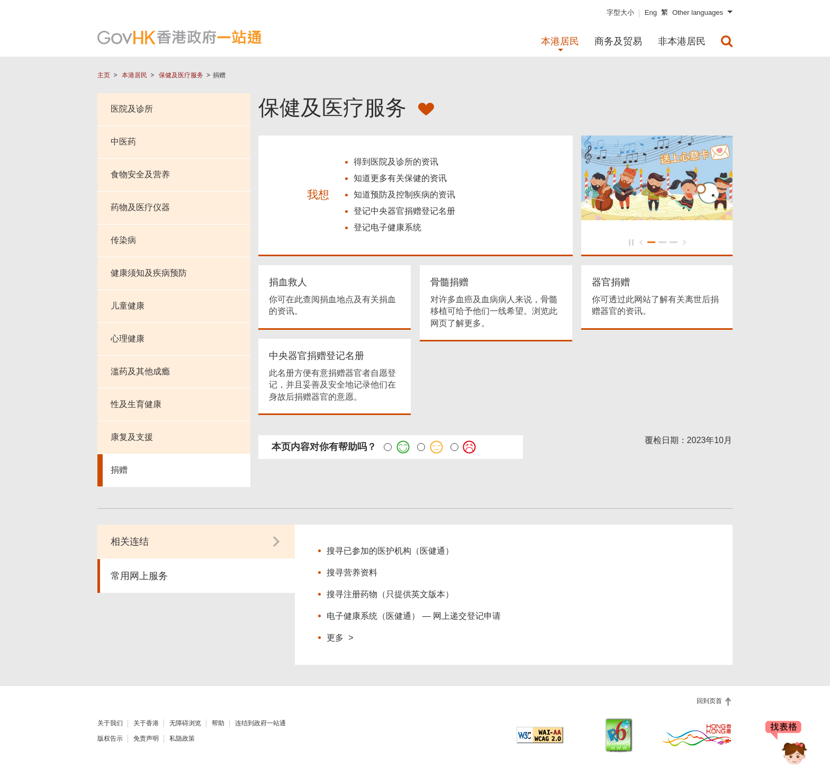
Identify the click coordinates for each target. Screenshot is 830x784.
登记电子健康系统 (387, 228)
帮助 (218, 723)
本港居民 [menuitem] (560, 41)
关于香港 (146, 723)
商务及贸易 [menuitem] (618, 41)
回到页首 (710, 701)
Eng (651, 12)
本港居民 (134, 75)
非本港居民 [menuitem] (682, 41)
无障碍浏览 (185, 723)
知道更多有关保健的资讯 (400, 179)
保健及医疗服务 (181, 75)
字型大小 (620, 12)
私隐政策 (182, 738)
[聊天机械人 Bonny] (786, 745)
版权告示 (110, 738)
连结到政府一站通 (260, 723)
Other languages (697, 12)
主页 (103, 75)
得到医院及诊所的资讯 (396, 162)
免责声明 (146, 738)
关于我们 (110, 723)
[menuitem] (727, 41)
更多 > (340, 637)
